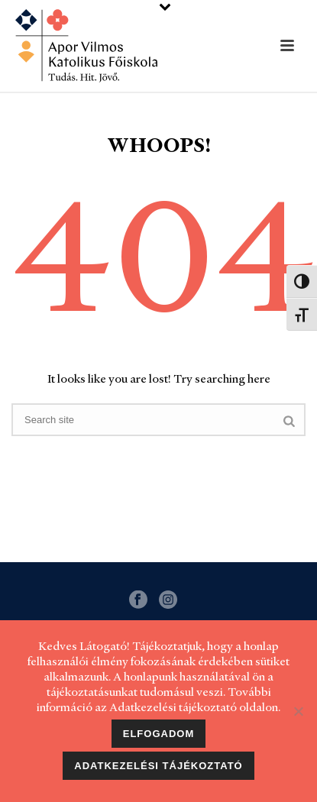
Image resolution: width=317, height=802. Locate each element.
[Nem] (298, 711)
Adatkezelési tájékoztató (158, 765)
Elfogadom (159, 733)
